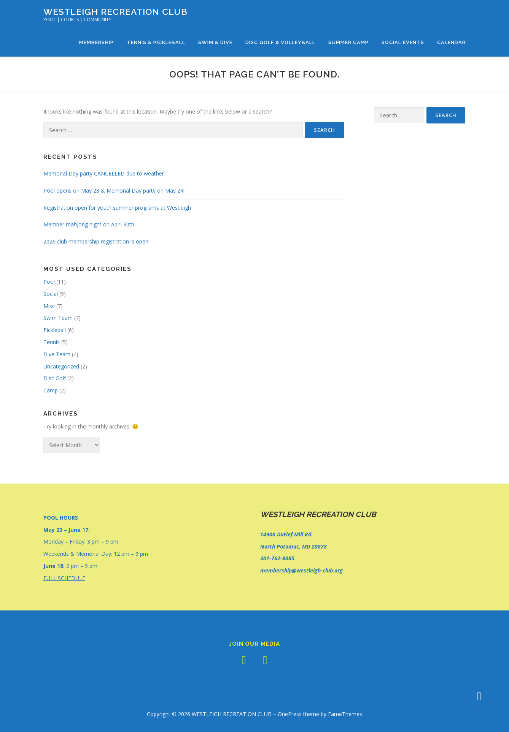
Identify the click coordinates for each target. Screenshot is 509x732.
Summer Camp (348, 42)
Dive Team (56, 354)
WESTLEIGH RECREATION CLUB (115, 11)
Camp (50, 390)
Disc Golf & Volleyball (280, 42)
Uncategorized (61, 366)
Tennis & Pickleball (156, 42)
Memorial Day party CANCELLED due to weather (103, 173)
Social (50, 293)
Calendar (451, 42)
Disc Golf (54, 378)
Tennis (51, 342)
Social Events (403, 42)
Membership (96, 42)
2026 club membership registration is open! (96, 241)
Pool (49, 281)
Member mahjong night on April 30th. (89, 224)
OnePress (290, 714)
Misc (49, 306)
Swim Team (58, 317)
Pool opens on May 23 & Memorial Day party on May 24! (114, 190)
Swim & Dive (215, 42)
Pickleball (54, 330)
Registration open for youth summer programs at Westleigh (117, 207)
